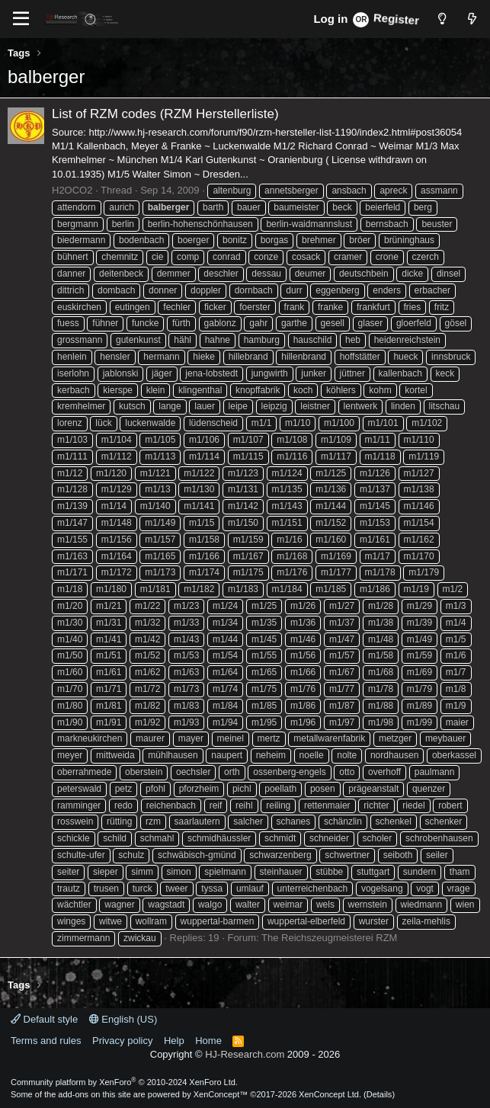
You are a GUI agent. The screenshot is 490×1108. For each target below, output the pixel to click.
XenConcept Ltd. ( (333, 1094)
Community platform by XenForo (124, 1082)
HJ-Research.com (244, 1054)
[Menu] (21, 19)
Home (208, 1040)
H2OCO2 (72, 190)
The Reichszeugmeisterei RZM (329, 937)
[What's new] (472, 19)
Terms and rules (46, 1040)
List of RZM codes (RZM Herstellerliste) (165, 114)
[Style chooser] (441, 19)
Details (379, 1094)
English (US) (123, 1019)
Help (174, 1040)
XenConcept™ (221, 1094)
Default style (44, 1019)
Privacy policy (122, 1040)
